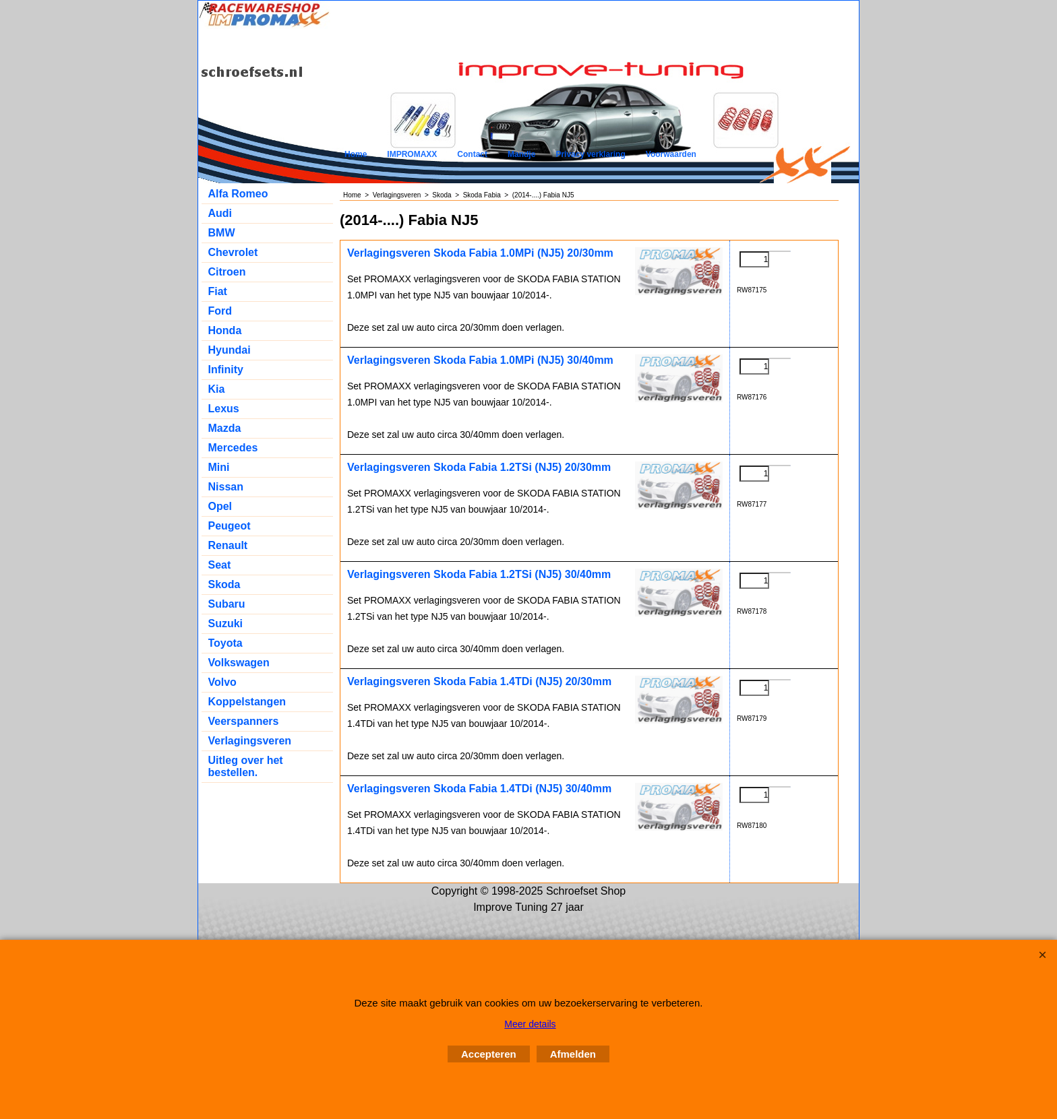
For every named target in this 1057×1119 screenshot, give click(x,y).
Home (355, 154)
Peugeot (229, 526)
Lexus (223, 408)
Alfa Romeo (238, 193)
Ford (220, 311)
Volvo (222, 682)
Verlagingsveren (250, 740)
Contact (472, 154)
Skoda (224, 584)
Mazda (224, 428)
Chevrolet (233, 252)
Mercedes (233, 447)
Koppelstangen (247, 701)
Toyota (225, 643)
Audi (220, 213)
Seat (219, 565)
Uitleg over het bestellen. (245, 766)
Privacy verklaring (590, 154)
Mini (219, 467)
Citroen (227, 272)
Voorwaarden (671, 154)
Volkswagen (239, 662)
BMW (221, 232)
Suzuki (225, 623)
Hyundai (229, 350)
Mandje (521, 154)
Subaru (226, 604)
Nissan (225, 486)
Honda (225, 330)
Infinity (225, 369)
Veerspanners (243, 721)
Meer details (529, 1024)
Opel (220, 506)
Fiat (217, 291)
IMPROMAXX (412, 154)
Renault (228, 545)
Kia (216, 389)
